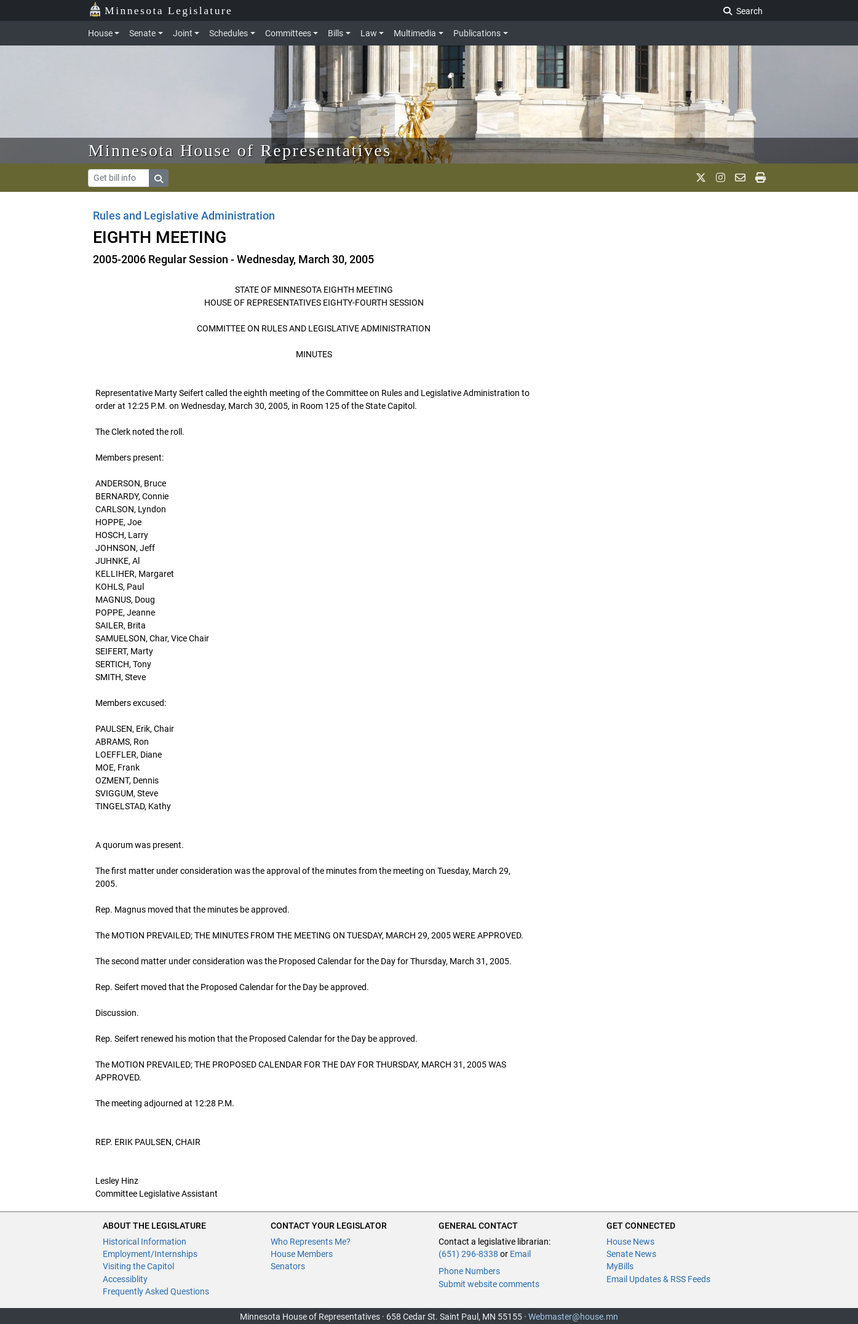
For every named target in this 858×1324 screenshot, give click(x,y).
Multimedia (415, 33)
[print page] (760, 177)
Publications (477, 33)
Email (520, 1254)
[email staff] (740, 177)
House (100, 33)
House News (630, 1242)
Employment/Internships (150, 1254)
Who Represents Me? (311, 1242)
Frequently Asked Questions (156, 1291)
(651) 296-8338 (468, 1254)
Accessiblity (125, 1279)
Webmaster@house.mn (573, 1317)
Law (368, 33)
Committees (288, 33)
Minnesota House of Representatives (240, 150)
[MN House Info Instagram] (720, 177)
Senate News (631, 1254)
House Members (302, 1254)
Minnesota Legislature (161, 9)
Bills (335, 33)
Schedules (228, 33)
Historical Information (144, 1242)
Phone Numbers (469, 1271)
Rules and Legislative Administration (184, 215)
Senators (288, 1266)
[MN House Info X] (701, 177)
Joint (183, 33)
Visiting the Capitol (138, 1266)
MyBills (620, 1266)
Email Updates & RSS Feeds (658, 1279)
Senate (142, 33)
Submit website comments (489, 1284)
